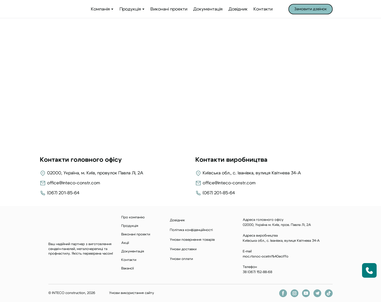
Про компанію (133, 217)
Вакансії (127, 268)
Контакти (263, 9)
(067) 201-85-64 (63, 193)
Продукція (130, 9)
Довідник (238, 9)
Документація (208, 9)
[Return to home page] (62, 9)
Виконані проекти (168, 9)
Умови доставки (183, 249)
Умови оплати (181, 259)
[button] (310, 9)
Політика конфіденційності (191, 230)
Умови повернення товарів (192, 239)
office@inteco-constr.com (73, 183)
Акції (125, 243)
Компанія (100, 9)
